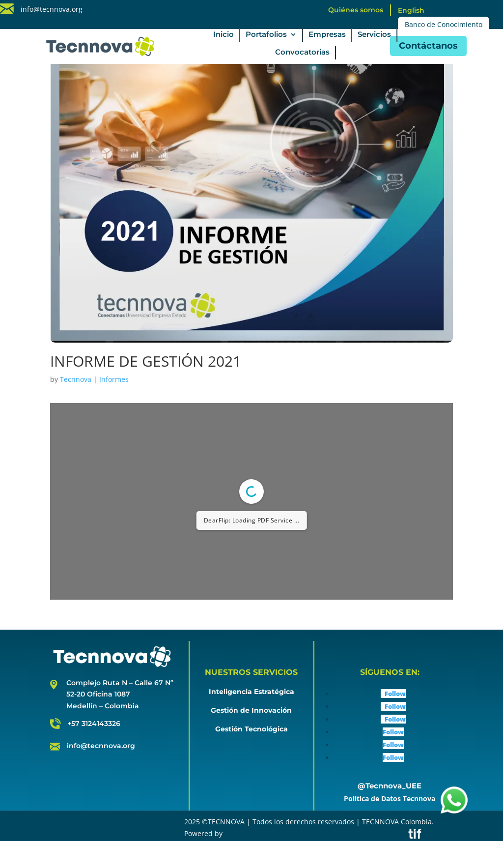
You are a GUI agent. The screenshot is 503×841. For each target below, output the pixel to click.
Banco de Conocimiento (443, 24)
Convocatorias (302, 53)
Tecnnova (75, 379)
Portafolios (266, 35)
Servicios (374, 35)
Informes (114, 379)
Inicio (223, 35)
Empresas (327, 35)
